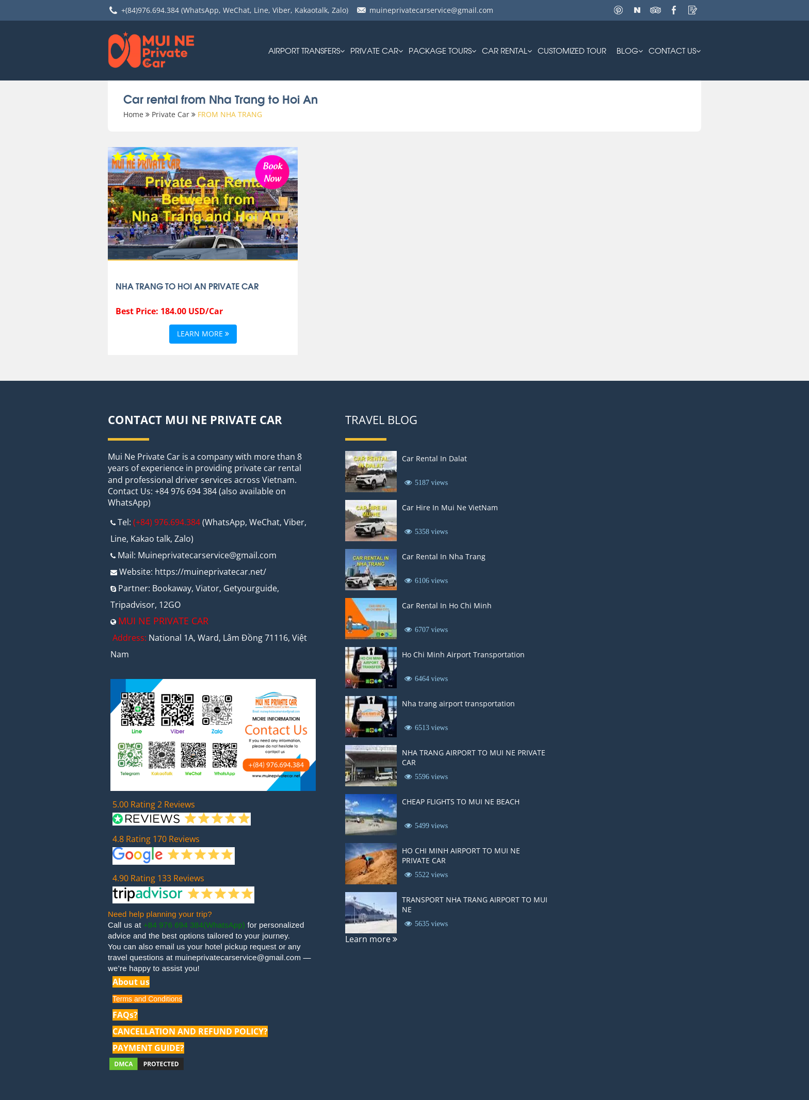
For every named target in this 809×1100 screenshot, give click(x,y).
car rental (504, 50)
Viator (207, 588)
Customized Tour (572, 50)
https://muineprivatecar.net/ (210, 571)
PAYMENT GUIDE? (148, 1048)
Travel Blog (381, 419)
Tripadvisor (132, 604)
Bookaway (171, 588)
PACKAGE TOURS (440, 50)
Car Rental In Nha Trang (444, 556)
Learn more (203, 334)
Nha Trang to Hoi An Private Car (187, 286)
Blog (627, 50)
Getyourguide (250, 588)
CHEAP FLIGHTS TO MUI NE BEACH (461, 801)
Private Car (374, 50)
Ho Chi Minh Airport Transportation (463, 654)
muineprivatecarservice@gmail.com (431, 10)
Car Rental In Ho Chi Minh (447, 605)
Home (133, 114)
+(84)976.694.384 (150, 10)
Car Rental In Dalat (434, 458)
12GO (170, 604)
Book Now (272, 171)
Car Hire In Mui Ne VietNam (450, 507)
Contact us (672, 50)
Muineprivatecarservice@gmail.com (207, 555)
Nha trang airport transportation (458, 703)
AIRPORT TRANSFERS (304, 50)
